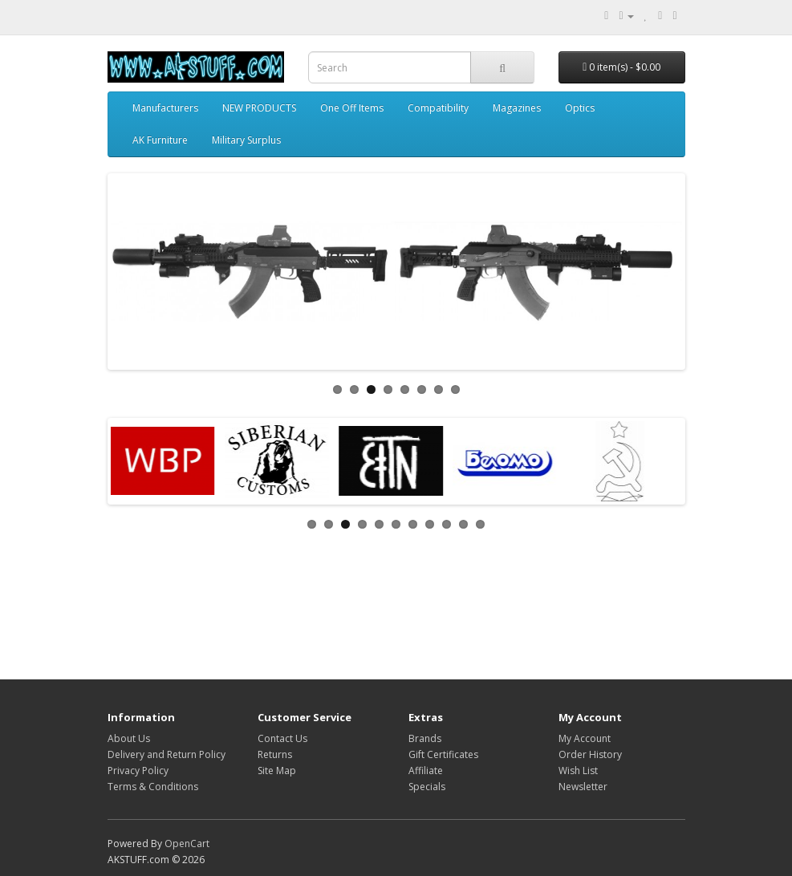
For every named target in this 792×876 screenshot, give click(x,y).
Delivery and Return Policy (166, 754)
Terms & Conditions (153, 786)
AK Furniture (160, 140)
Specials (426, 786)
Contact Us (282, 738)
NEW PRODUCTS (259, 108)
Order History (590, 754)
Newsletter (582, 786)
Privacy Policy (138, 770)
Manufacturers (165, 108)
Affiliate (425, 770)
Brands (424, 738)
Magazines (517, 108)
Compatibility (438, 108)
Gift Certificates (443, 754)
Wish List (578, 770)
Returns (275, 754)
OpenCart (186, 843)
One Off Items (352, 108)
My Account (584, 738)
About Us (129, 738)
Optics (580, 108)
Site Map (277, 770)
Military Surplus (246, 140)
